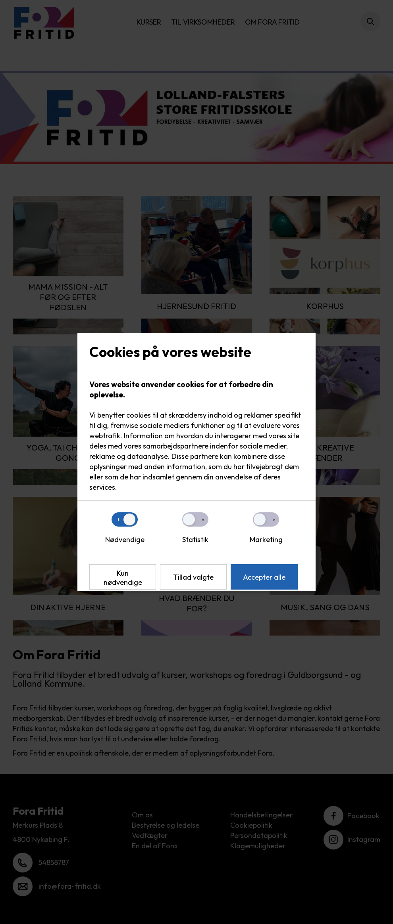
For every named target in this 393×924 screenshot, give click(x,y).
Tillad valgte (193, 577)
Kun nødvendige (123, 578)
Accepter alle (264, 577)
